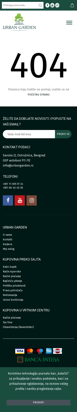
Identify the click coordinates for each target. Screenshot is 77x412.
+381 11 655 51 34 (13, 184)
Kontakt (7, 239)
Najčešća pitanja (12, 281)
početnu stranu (39, 94)
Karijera (7, 244)
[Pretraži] (40, 5)
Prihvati (38, 402)
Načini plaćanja (12, 276)
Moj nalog (8, 249)
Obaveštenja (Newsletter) (18, 327)
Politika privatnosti (14, 285)
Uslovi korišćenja (13, 299)
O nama (7, 234)
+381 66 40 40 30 (13, 187)
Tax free (7, 322)
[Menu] (69, 22)
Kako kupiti (9, 266)
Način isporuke (12, 271)
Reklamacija (10, 295)
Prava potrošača (12, 290)
